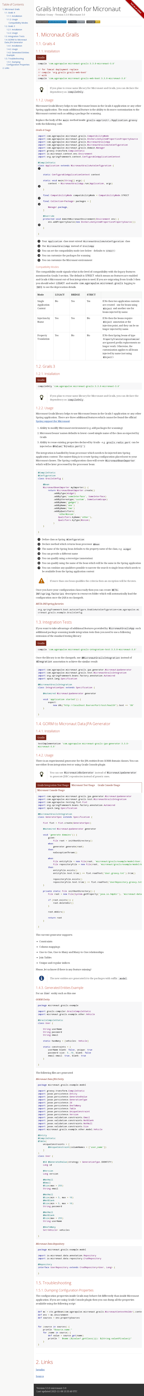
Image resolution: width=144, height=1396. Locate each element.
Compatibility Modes (18, 22)
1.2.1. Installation (14, 29)
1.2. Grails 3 (9, 26)
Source (40, 1376)
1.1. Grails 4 (9, 12)
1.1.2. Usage (12, 19)
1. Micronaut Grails (11, 9)
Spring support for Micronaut (53, 421)
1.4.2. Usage (12, 49)
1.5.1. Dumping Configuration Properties (18, 63)
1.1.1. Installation (14, 16)
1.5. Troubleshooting (14, 58)
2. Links (6, 68)
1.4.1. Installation (14, 45)
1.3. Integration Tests (14, 36)
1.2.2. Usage (12, 33)
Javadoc (40, 1369)
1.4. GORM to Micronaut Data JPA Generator (15, 41)
